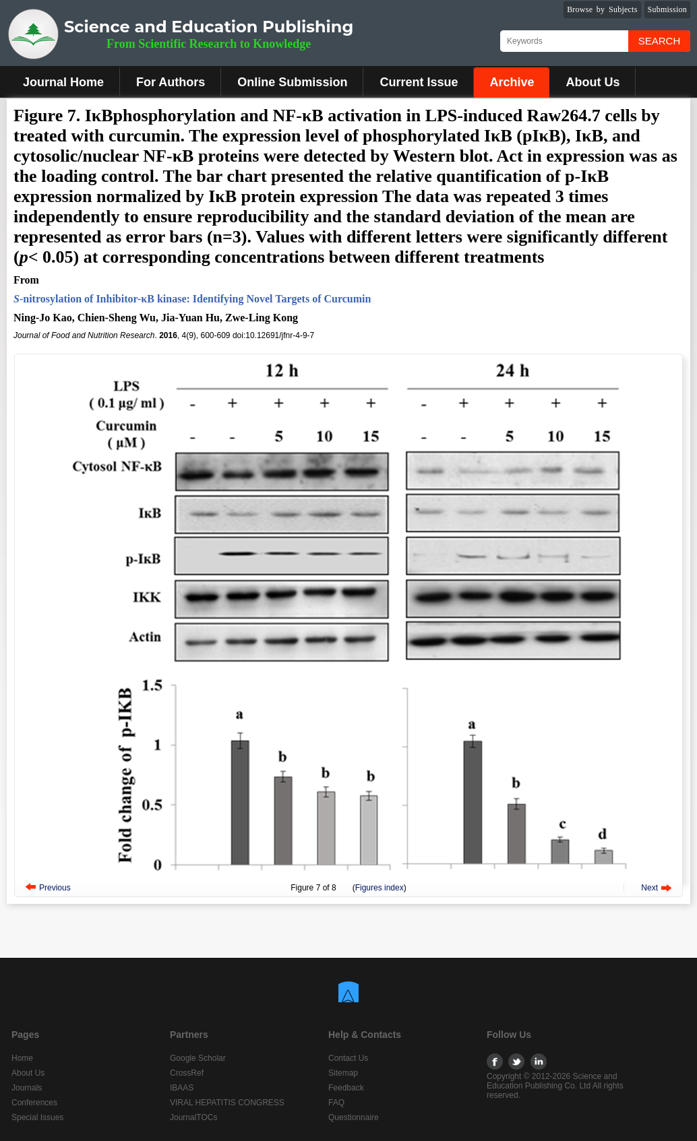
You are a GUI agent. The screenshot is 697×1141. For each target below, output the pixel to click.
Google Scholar (198, 1058)
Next (649, 887)
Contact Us (348, 1058)
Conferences (34, 1102)
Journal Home (63, 82)
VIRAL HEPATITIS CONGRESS (227, 1102)
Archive (511, 82)
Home (22, 1058)
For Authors (170, 82)
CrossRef (187, 1073)
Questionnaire (353, 1117)
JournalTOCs (193, 1117)
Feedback (346, 1088)
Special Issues (37, 1117)
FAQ (336, 1102)
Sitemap (343, 1073)
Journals (26, 1088)
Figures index (379, 887)
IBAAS (181, 1088)
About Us (592, 82)
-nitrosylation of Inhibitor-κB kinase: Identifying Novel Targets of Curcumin (192, 298)
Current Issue (419, 82)
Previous (55, 887)
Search (659, 40)
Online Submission (292, 82)
